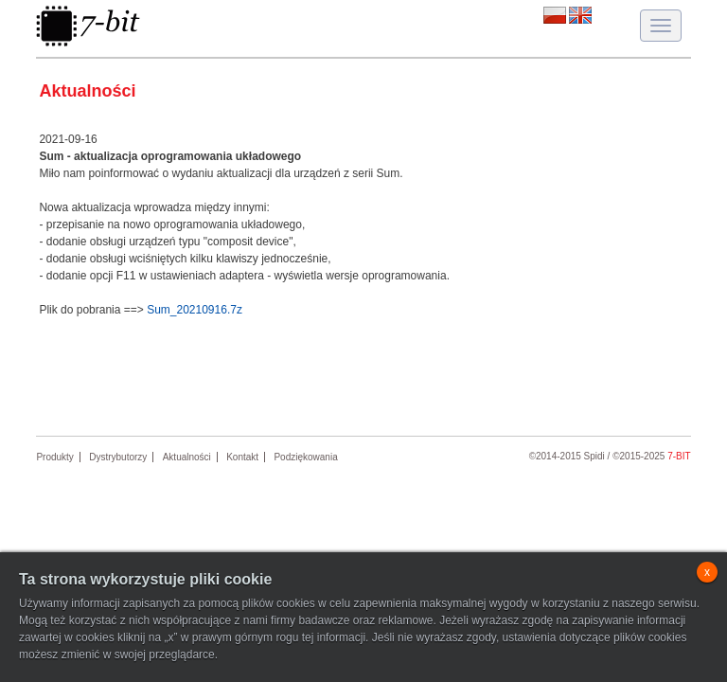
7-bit (678, 456)
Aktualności (187, 457)
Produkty (54, 457)
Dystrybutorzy (118, 457)
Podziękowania (305, 457)
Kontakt (242, 457)
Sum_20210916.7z (194, 309)
